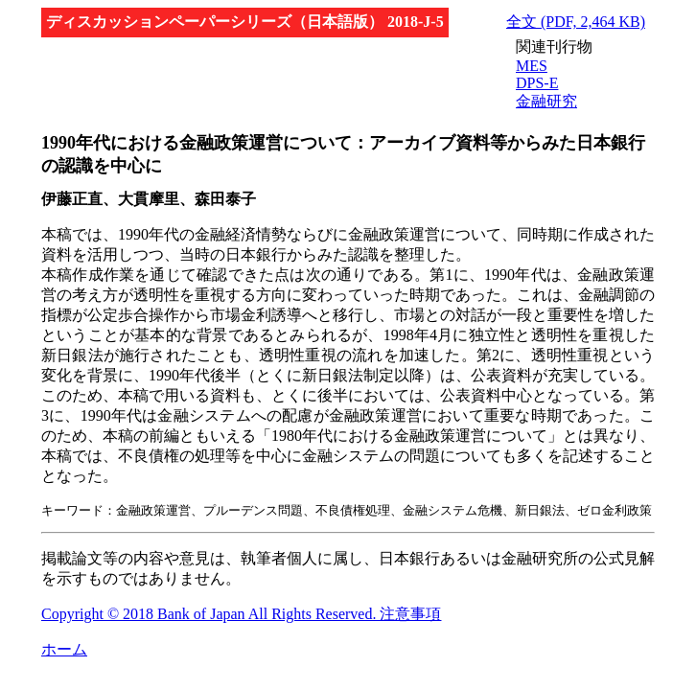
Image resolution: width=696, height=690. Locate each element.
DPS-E (537, 83)
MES (531, 66)
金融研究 (546, 101)
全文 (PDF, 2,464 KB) (575, 21)
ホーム (64, 649)
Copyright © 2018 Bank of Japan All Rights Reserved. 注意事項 (241, 614)
